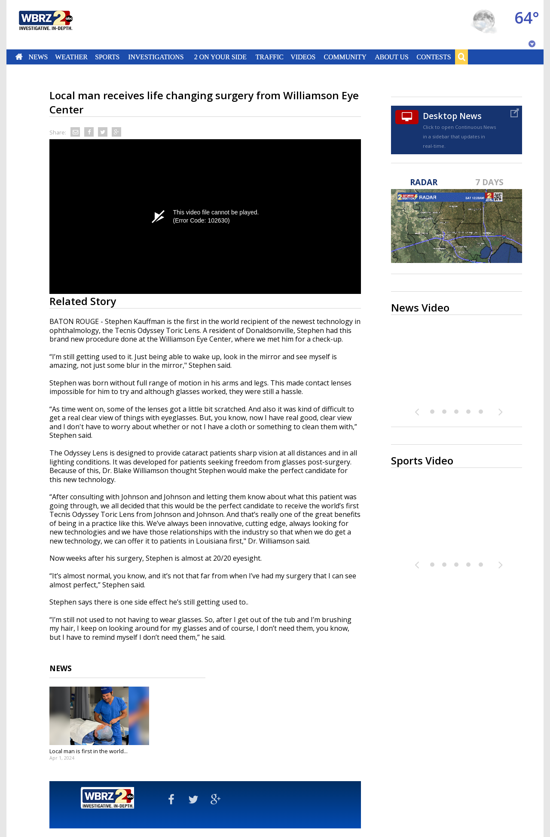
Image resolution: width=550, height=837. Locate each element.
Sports (107, 56)
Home (19, 56)
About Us (391, 56)
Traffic (269, 56)
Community (345, 56)
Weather (71, 56)
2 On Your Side (220, 56)
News (38, 56)
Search (461, 56)
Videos (302, 56)
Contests (434, 56)
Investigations (156, 56)
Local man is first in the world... (88, 751)
